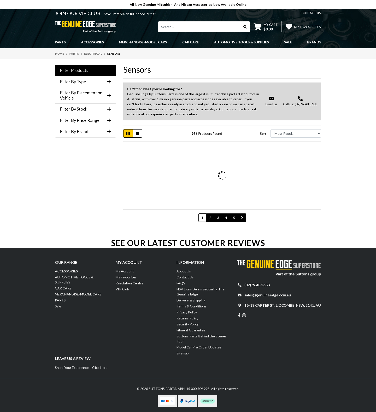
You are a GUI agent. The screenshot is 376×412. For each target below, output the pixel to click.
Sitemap (182, 353)
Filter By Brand (85, 131)
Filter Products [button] (74, 70)
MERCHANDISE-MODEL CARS (78, 294)
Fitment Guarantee (190, 330)
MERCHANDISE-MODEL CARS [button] (143, 42)
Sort (263, 133)
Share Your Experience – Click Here (81, 367)
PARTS (60, 300)
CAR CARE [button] (190, 42)
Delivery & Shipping (191, 300)
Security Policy (187, 324)
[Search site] (245, 26)
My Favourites (126, 277)
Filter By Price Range (85, 120)
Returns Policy (187, 318)
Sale (288, 42)
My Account (125, 271)
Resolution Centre (129, 283)
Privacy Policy (186, 312)
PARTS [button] (60, 42)
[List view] (137, 133)
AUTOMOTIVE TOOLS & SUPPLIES (74, 279)
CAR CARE (63, 288)
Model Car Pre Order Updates (198, 347)
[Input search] (199, 26)
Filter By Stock (85, 109)
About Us (183, 271)
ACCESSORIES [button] (92, 42)
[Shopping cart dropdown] (265, 26)
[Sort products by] (295, 133)
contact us (310, 13)
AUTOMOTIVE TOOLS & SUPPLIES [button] (241, 42)
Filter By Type (85, 81)
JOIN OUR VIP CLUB (78, 13)
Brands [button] (314, 42)
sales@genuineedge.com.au (267, 295)
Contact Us (185, 277)
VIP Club (122, 289)
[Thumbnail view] (128, 133)
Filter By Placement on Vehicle (85, 95)
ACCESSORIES (66, 271)
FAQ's (181, 283)
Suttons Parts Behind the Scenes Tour (201, 338)
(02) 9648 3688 (257, 285)
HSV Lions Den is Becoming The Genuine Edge (200, 291)
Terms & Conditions (191, 306)
